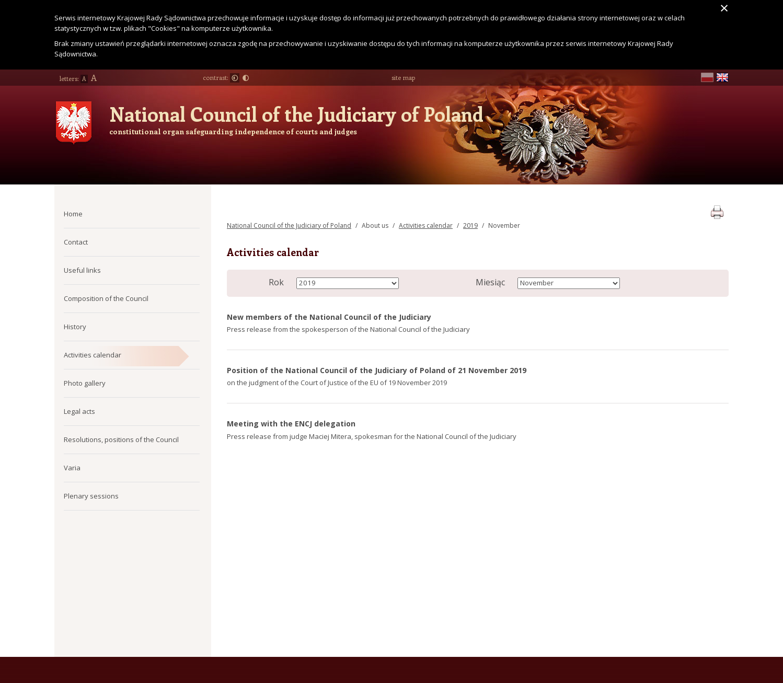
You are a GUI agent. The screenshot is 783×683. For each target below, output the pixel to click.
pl (707, 78)
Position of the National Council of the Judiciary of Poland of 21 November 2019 (376, 370)
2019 (470, 225)
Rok (276, 282)
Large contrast (245, 78)
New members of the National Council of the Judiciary (329, 317)
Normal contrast (234, 78)
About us (375, 225)
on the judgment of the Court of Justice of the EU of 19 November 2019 (337, 382)
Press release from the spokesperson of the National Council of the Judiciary (348, 329)
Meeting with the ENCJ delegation (291, 424)
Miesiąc (490, 282)
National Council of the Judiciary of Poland (296, 114)
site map (403, 77)
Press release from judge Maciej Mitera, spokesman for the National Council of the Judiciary (371, 436)
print (716, 210)
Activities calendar (426, 225)
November (504, 225)
